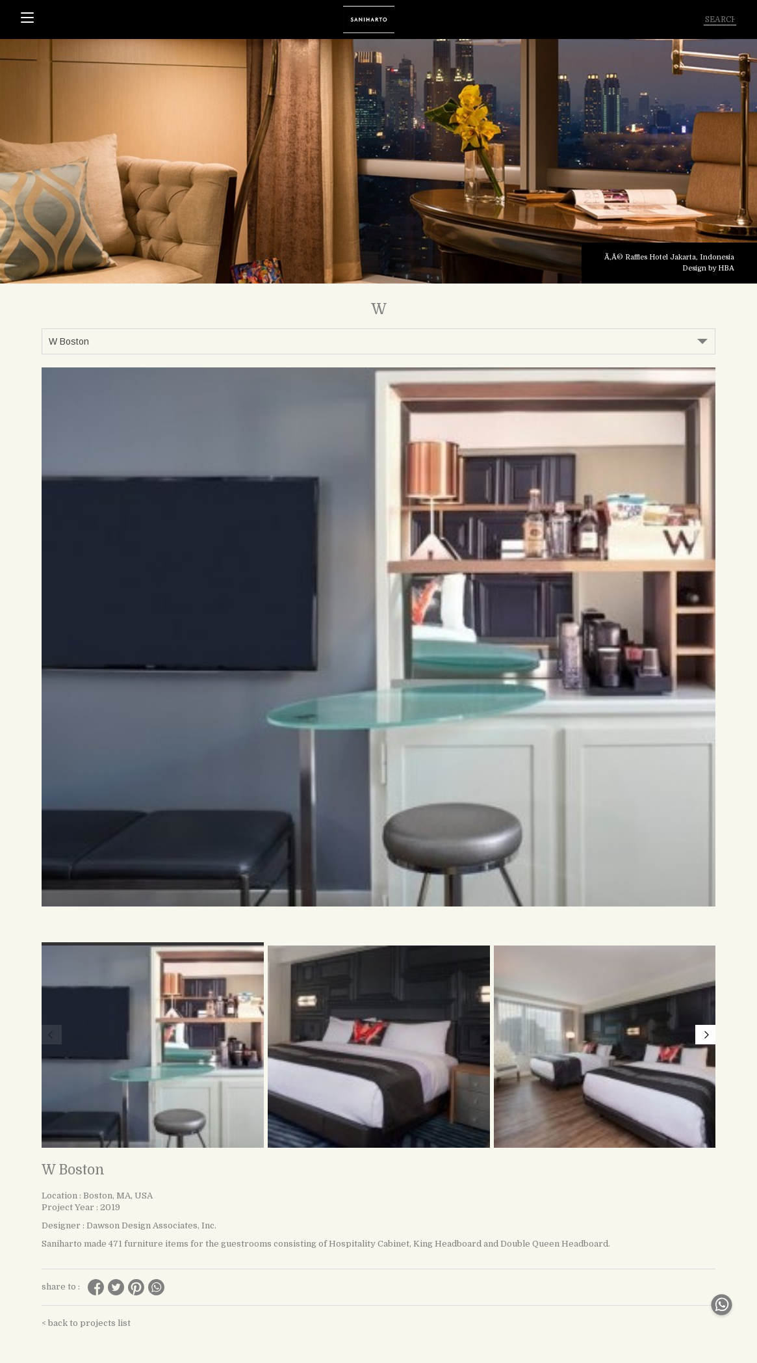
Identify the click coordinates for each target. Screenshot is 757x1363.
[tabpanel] (378, 161)
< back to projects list (86, 1323)
